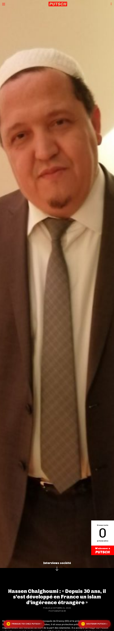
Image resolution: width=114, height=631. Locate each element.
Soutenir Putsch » (94, 624)
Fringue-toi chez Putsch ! (24, 624)
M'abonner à (102, 550)
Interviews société (57, 563)
